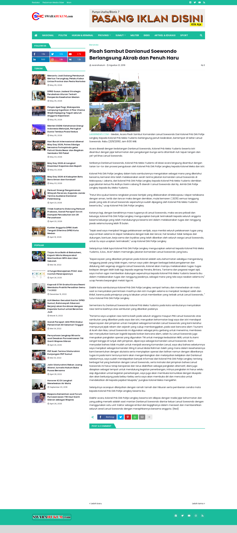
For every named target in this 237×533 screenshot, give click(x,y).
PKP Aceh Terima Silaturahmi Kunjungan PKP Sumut (63, 353)
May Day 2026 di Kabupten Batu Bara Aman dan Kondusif (65, 178)
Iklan (69, 2)
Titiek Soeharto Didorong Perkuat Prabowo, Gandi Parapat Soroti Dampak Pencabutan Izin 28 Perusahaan (66, 213)
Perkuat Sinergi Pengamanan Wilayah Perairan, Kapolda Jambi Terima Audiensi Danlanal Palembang (66, 194)
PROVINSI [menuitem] (103, 35)
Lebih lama (197, 503)
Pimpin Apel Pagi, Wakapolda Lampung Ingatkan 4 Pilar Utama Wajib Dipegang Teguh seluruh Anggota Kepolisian (66, 111)
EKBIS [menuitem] (147, 35)
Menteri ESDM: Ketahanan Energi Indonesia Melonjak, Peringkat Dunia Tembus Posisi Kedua (65, 128)
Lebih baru (96, 503)
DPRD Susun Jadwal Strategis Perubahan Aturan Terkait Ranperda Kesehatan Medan (63, 94)
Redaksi (36, 2)
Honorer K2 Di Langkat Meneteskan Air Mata (59, 382)
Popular (39, 245)
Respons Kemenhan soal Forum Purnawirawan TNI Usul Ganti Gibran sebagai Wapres (64, 397)
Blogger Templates (54, 528)
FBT (70, 528)
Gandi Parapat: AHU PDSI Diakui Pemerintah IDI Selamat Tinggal (65, 323)
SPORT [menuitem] (184, 35)
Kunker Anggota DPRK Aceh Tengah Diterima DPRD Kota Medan (63, 230)
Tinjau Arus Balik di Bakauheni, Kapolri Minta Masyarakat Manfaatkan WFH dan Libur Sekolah (64, 257)
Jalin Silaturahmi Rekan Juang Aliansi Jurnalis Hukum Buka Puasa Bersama (64, 367)
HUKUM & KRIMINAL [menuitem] (82, 35)
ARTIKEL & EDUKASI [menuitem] (165, 35)
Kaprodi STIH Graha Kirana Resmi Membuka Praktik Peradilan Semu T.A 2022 (66, 287)
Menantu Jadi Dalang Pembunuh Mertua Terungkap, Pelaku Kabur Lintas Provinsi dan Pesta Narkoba (66, 78)
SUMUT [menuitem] (120, 35)
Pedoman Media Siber (53, 2)
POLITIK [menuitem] (62, 35)
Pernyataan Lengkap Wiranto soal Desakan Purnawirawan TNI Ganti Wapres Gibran (65, 338)
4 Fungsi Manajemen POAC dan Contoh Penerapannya (64, 272)
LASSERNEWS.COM (99, 134)
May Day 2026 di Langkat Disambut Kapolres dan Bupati (64, 165)
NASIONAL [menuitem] (48, 35)
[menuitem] (36, 35)
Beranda (93, 44)
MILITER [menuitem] (135, 35)
